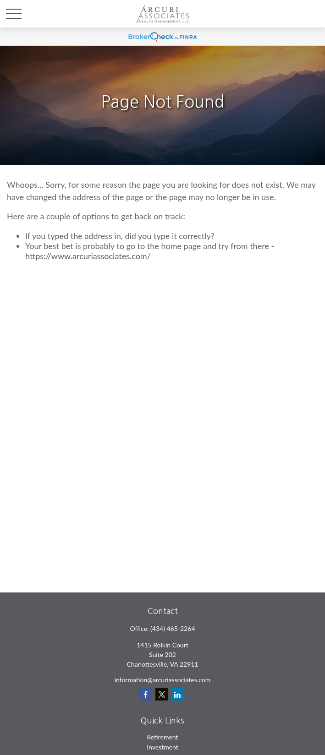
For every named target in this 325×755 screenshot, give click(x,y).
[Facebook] (145, 694)
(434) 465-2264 (172, 628)
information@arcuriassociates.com (163, 680)
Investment (162, 747)
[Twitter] (161, 694)
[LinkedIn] (177, 694)
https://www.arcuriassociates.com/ (88, 256)
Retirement (162, 737)
